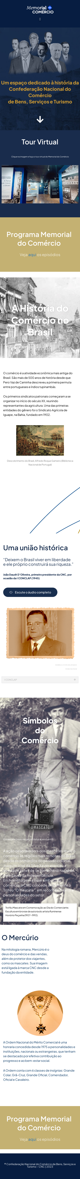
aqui (32, 258)
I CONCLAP (10, 683)
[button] (40, 19)
